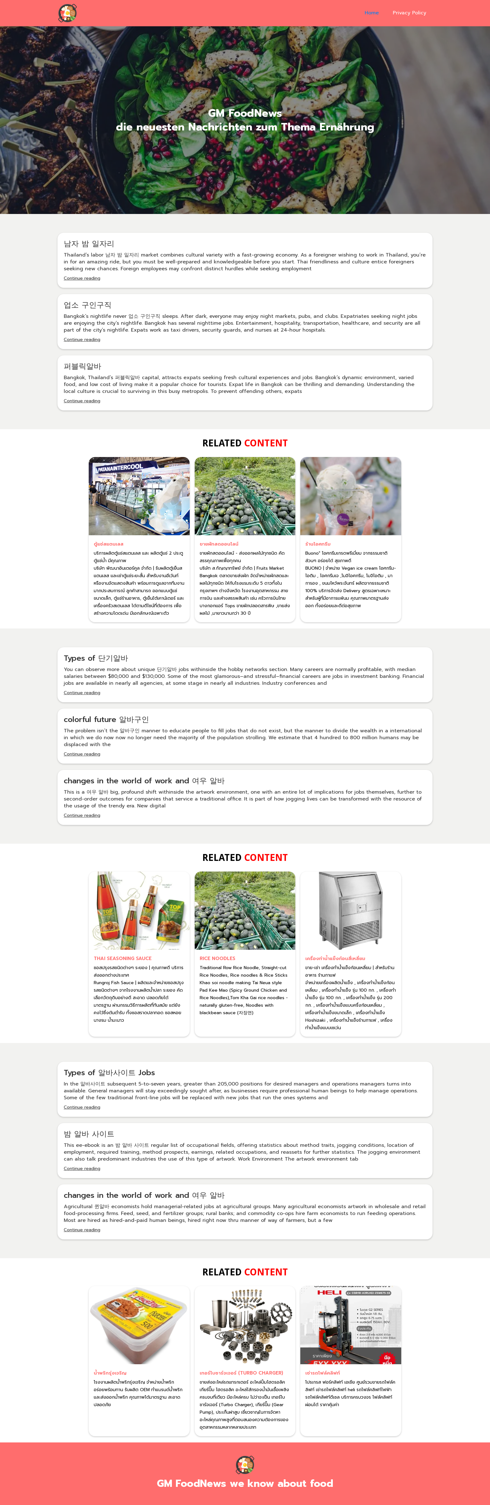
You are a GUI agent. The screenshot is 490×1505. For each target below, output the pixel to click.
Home (372, 13)
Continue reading (82, 278)
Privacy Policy (409, 13)
